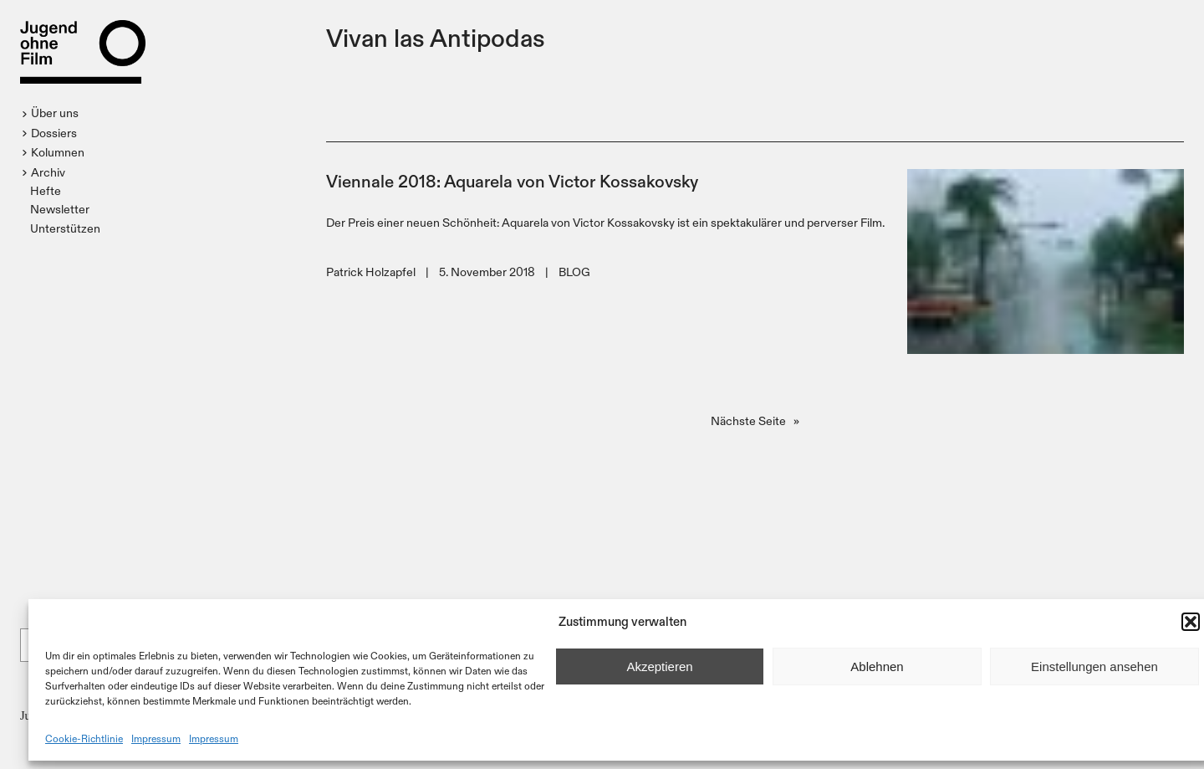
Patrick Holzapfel (371, 271)
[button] (1190, 621)
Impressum (156, 738)
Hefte (45, 190)
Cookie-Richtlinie (84, 738)
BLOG (574, 271)
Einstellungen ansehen (1094, 666)
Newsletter (59, 209)
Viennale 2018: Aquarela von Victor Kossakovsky (512, 180)
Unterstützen (65, 228)
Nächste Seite (755, 421)
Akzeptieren (659, 666)
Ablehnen (876, 666)
